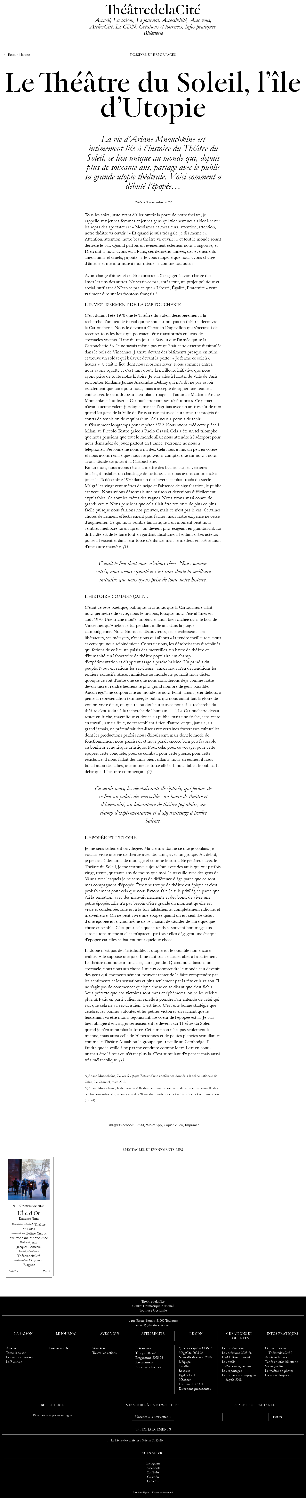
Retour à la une (18, 55)
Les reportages (232, 1371)
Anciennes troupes (148, 1367)
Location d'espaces (278, 1375)
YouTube (153, 1472)
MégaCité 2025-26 (191, 1353)
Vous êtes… (100, 1348)
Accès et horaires (277, 1357)
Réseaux (184, 1371)
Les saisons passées (19, 1357)
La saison (123, 20)
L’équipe (185, 1362)
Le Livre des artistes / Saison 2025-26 (136, 1440)
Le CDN (126, 26)
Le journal (147, 20)
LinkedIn (153, 1481)
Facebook (126, 1125)
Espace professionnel (253, 1405)
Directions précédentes (195, 1389)
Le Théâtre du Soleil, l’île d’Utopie (153, 97)
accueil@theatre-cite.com (153, 1325)
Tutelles (184, 1366)
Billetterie (153, 32)
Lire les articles (59, 1348)
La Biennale (14, 1362)
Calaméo (153, 1477)
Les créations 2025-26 (237, 1353)
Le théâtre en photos (279, 1371)
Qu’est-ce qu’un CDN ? (195, 1348)
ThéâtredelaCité (153, 11)
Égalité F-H (187, 1375)
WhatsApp (154, 1125)
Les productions (233, 1348)
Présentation (143, 1348)
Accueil (102, 20)
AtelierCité (101, 26)
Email (139, 1125)
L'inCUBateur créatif (236, 1357)
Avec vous (199, 20)
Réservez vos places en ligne (52, 1415)
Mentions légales (141, 1492)
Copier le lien (173, 1125)
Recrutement (144, 1362)
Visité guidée (274, 1366)
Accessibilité (174, 20)
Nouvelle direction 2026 (195, 1357)
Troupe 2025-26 (146, 1353)
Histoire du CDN (191, 1384)
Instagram (153, 1463)
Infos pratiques (200, 26)
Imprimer (192, 1125)
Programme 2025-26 (149, 1358)
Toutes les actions (104, 1353)
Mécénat (184, 1380)
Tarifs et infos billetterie (281, 1362)
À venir (11, 1348)
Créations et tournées (160, 26)
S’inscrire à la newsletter (152, 1417)
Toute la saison (16, 1353)
